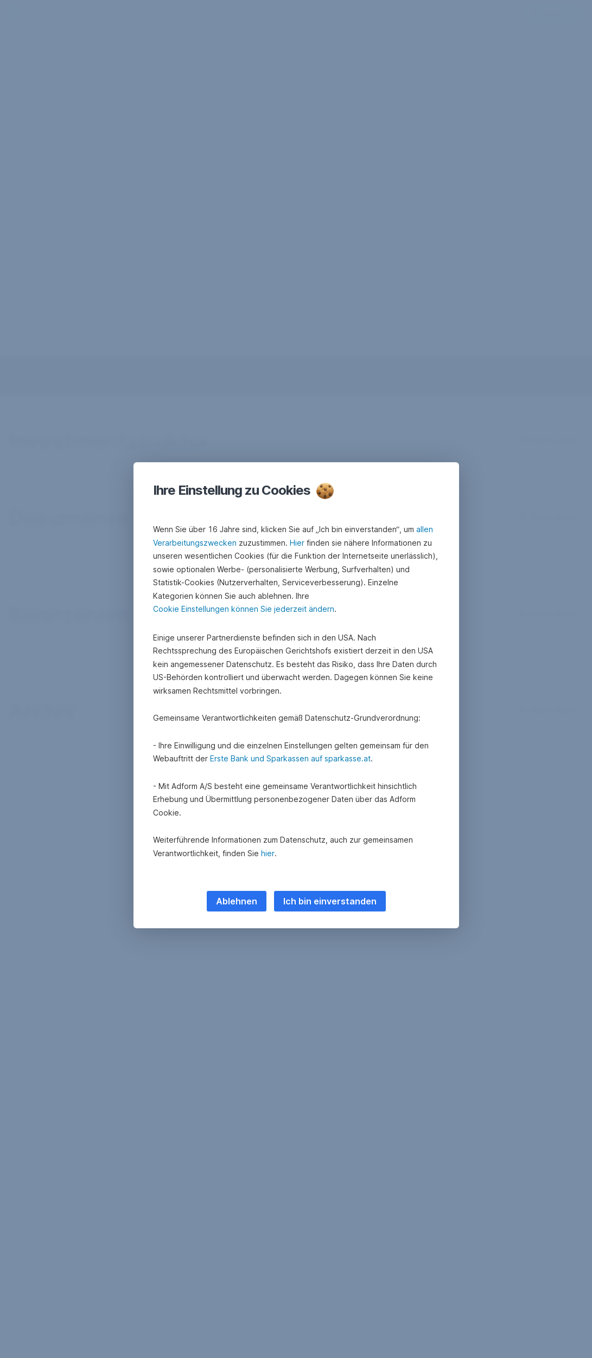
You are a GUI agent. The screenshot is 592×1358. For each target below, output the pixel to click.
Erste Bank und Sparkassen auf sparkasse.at (290, 758)
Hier (297, 542)
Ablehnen (236, 901)
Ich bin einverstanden (330, 901)
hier (268, 853)
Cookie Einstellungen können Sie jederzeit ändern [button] (243, 608)
